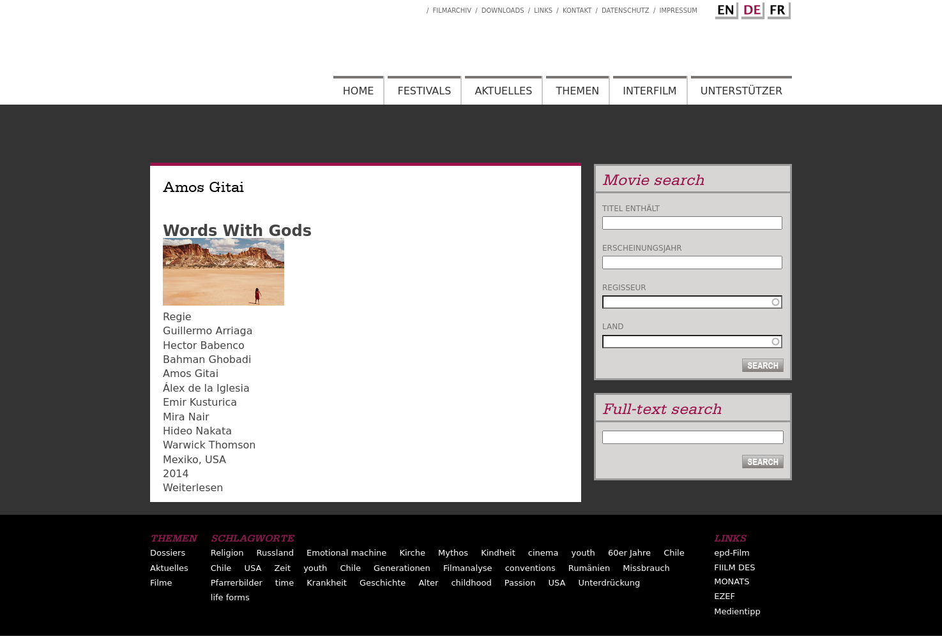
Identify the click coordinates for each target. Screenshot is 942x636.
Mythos (453, 553)
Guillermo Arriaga (208, 331)
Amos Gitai (190, 373)
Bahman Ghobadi (207, 359)
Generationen (402, 568)
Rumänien (589, 568)
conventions (530, 568)
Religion (227, 553)
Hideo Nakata (197, 431)
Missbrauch (646, 568)
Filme (161, 583)
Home (358, 91)
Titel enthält (631, 208)
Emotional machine (346, 553)
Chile (674, 553)
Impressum (678, 10)
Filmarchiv (452, 10)
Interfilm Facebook (417, 7)
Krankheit (327, 583)
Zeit (282, 568)
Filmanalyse (467, 568)
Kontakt (577, 10)
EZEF (724, 596)
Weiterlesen (193, 488)
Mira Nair (186, 417)
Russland (275, 553)
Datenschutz (626, 10)
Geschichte (383, 583)
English (724, 8)
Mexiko (181, 460)
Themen (577, 91)
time (284, 583)
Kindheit (498, 553)
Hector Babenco (204, 345)
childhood (471, 583)
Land (612, 326)
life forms (230, 597)
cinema (543, 553)
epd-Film (732, 553)
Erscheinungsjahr (642, 248)
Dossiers (167, 553)
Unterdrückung (609, 583)
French (777, 8)
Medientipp (737, 611)
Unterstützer (741, 91)
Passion (520, 583)
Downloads (503, 10)
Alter (428, 583)
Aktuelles (503, 91)
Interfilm (649, 91)
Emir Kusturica (200, 402)
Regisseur (624, 287)
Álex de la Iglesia (206, 388)
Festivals (424, 91)
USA (215, 460)
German (751, 8)
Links (543, 10)
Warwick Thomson (209, 445)
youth (583, 553)
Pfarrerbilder (236, 583)
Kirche (412, 553)
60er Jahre (629, 553)
